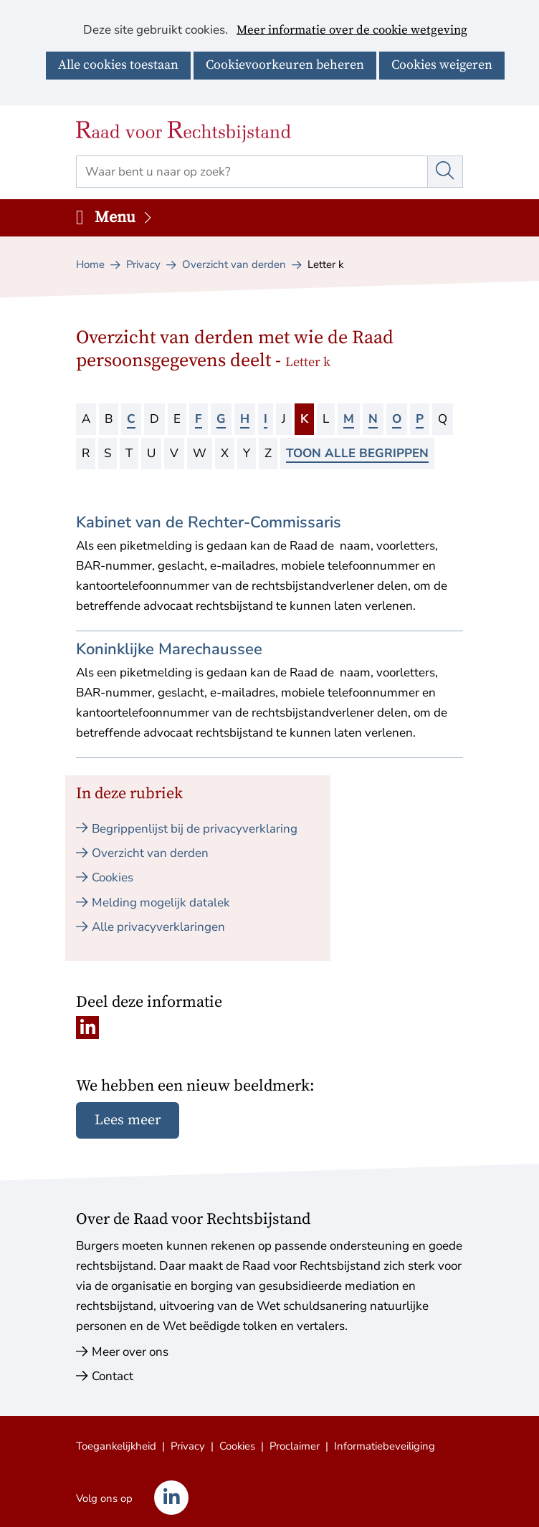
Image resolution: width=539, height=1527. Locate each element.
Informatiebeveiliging (384, 1446)
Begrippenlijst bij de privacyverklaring (194, 828)
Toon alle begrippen (357, 453)
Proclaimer (295, 1446)
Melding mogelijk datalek (161, 902)
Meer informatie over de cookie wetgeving (352, 31)
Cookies (112, 877)
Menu (124, 217)
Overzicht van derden (150, 853)
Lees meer (128, 1120)
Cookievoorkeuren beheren (285, 65)
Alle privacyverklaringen (158, 927)
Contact (112, 1376)
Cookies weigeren (441, 65)
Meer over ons (130, 1352)
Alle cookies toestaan (118, 65)
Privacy (188, 1446)
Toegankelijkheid (116, 1446)
